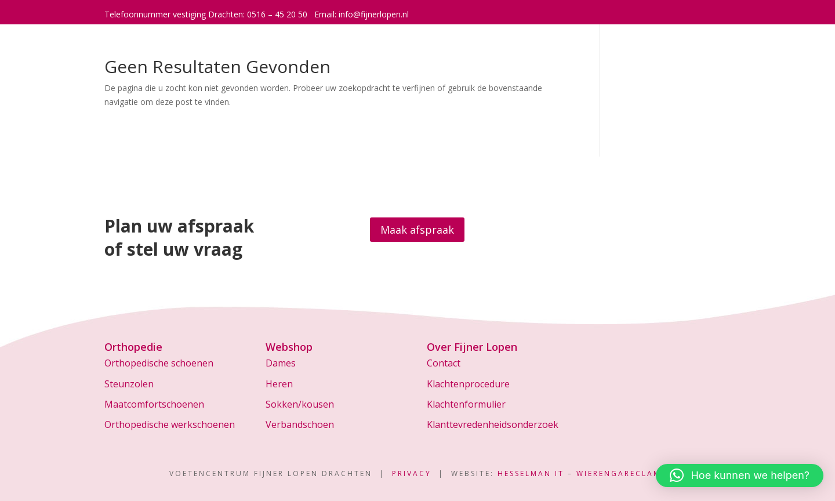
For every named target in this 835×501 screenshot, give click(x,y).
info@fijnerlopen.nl (374, 14)
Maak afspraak (417, 230)
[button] (739, 475)
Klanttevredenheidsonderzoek (492, 424)
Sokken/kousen (300, 404)
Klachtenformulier (466, 404)
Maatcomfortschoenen (154, 404)
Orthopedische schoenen (158, 363)
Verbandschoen (300, 424)
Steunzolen (129, 383)
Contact (443, 363)
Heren (279, 383)
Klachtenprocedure (468, 383)
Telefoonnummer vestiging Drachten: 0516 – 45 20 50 (205, 14)
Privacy (411, 473)
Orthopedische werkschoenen (169, 424)
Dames (281, 363)
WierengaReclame (621, 473)
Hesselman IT (531, 473)
